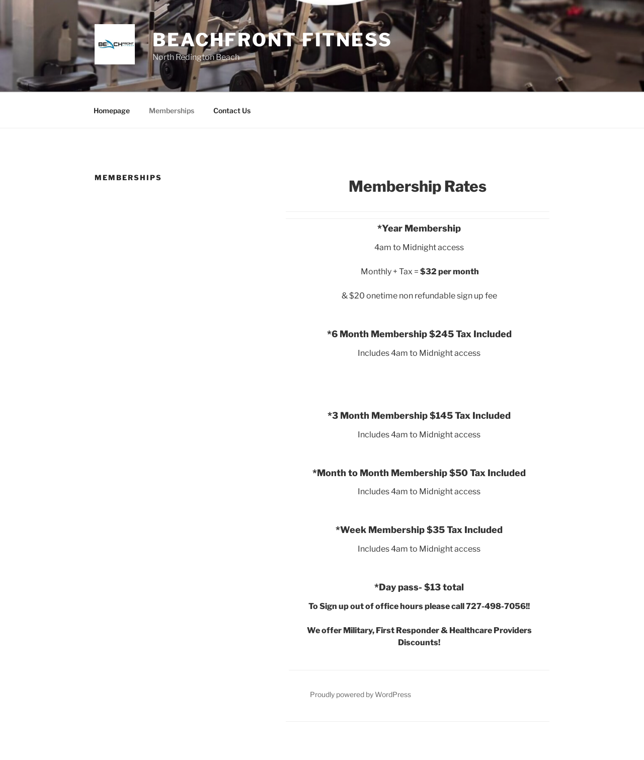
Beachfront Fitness (272, 40)
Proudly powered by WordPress (360, 694)
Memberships (171, 110)
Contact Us (232, 110)
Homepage (112, 110)
